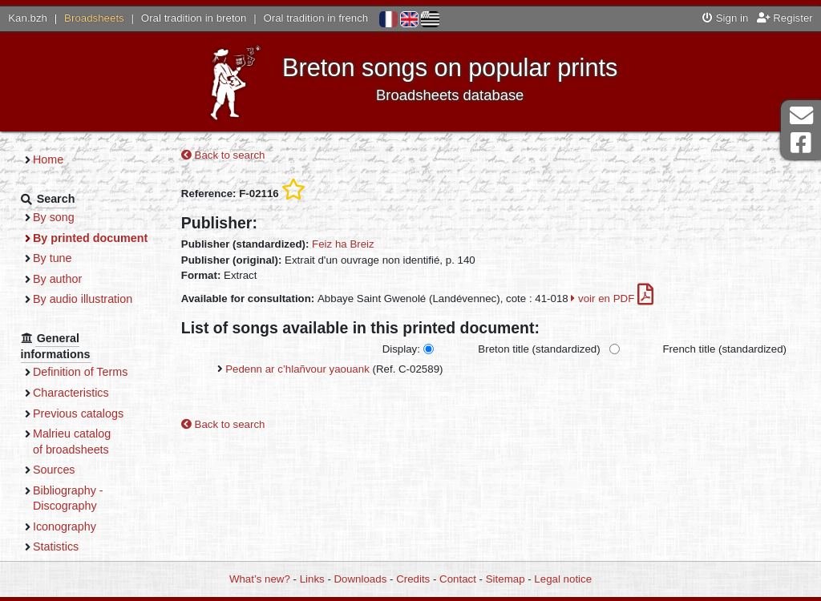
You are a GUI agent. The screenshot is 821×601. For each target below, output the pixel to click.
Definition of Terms (80, 371)
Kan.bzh (27, 18)
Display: (401, 349)
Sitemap (505, 579)
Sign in (725, 18)
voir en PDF (612, 298)
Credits (413, 579)
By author (57, 278)
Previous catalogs (78, 413)
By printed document (90, 238)
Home (48, 159)
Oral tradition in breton (194, 18)
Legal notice (563, 579)
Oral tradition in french (315, 18)
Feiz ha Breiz (343, 244)
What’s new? (259, 579)
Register (785, 18)
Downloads (360, 579)
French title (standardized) (725, 349)
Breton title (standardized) (539, 349)
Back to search (223, 155)
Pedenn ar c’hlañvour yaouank (297, 369)
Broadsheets (94, 18)
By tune (52, 258)
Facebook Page (801, 143)
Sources (54, 469)
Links (312, 579)
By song (54, 217)
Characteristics (71, 392)
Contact (457, 579)
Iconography (64, 526)
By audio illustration (82, 298)
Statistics (56, 546)
